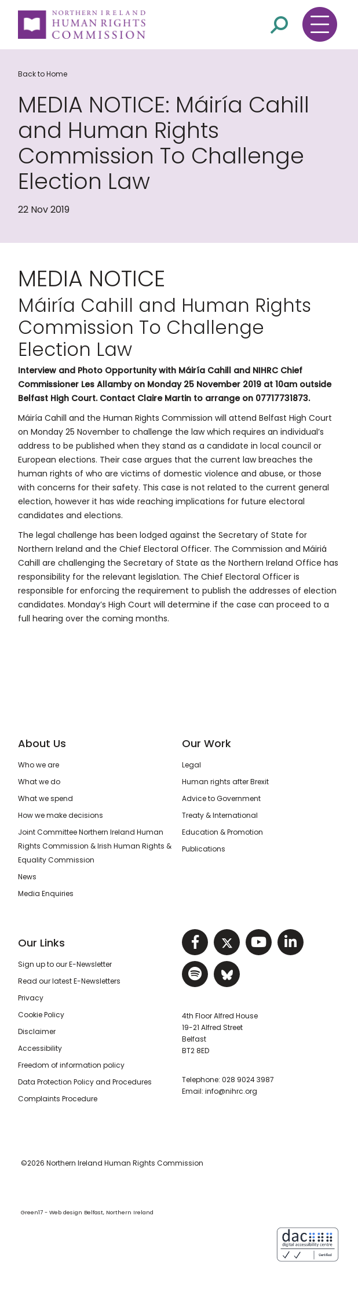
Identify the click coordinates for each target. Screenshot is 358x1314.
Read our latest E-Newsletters (69, 981)
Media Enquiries (46, 893)
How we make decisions (60, 815)
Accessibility (40, 1048)
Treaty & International (220, 815)
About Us (42, 743)
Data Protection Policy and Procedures (85, 1082)
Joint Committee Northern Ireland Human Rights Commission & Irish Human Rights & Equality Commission (94, 846)
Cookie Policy (41, 1015)
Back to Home (42, 74)
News (27, 877)
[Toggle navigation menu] (319, 24)
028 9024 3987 (248, 1079)
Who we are (38, 765)
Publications (203, 849)
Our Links (41, 943)
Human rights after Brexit (225, 782)
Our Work (206, 743)
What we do (39, 782)
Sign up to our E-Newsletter (65, 964)
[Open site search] (279, 24)
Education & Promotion (222, 832)
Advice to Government (221, 798)
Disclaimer (37, 1031)
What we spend (45, 798)
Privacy (30, 998)
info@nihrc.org (231, 1091)
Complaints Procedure (57, 1099)
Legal (191, 765)
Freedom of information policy (71, 1065)
